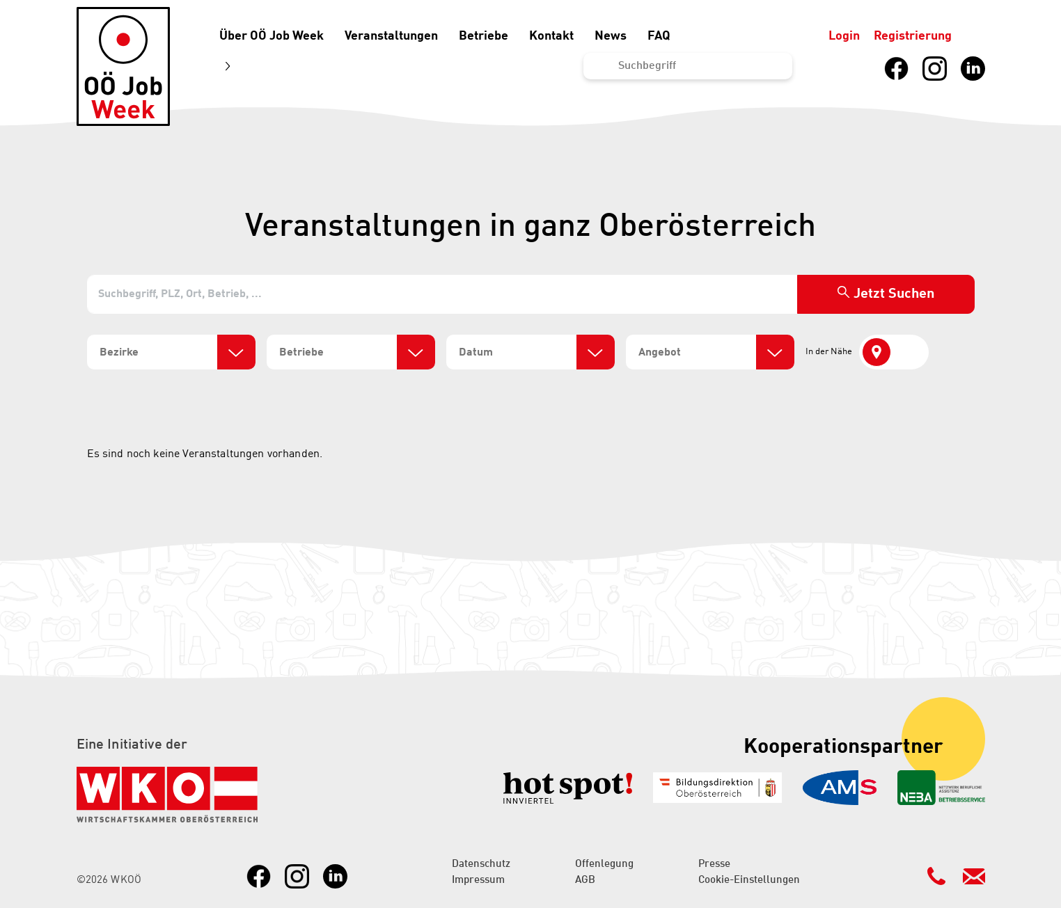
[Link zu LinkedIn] (973, 68)
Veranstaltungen (391, 36)
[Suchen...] (687, 66)
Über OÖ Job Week (271, 36)
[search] (157, 353)
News (611, 36)
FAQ (658, 36)
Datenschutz (481, 864)
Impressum (478, 880)
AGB (585, 880)
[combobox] (171, 352)
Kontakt (551, 36)
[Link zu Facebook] (896, 68)
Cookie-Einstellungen (749, 880)
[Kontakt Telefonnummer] (936, 876)
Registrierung (913, 36)
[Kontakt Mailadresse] (974, 876)
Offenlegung (604, 864)
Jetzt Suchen (894, 294)
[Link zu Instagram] (934, 68)
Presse (714, 864)
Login (844, 36)
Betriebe (483, 36)
